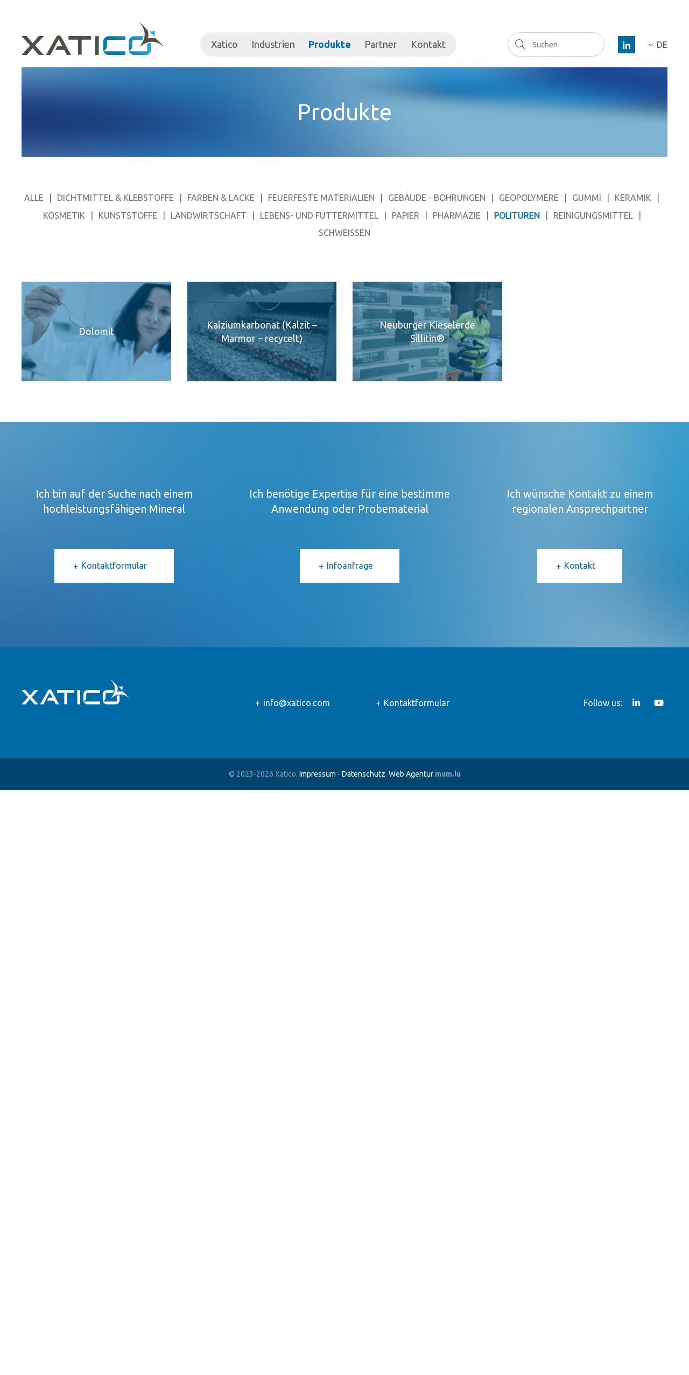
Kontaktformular (114, 565)
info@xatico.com (296, 703)
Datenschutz (363, 774)
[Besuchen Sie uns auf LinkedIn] (626, 44)
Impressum (317, 774)
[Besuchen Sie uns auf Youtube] (658, 702)
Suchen (519, 44)
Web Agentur (411, 774)
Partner (380, 44)
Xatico (224, 44)
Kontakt (428, 44)
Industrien (273, 44)
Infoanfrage (349, 565)
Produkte (329, 44)
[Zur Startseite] (93, 39)
